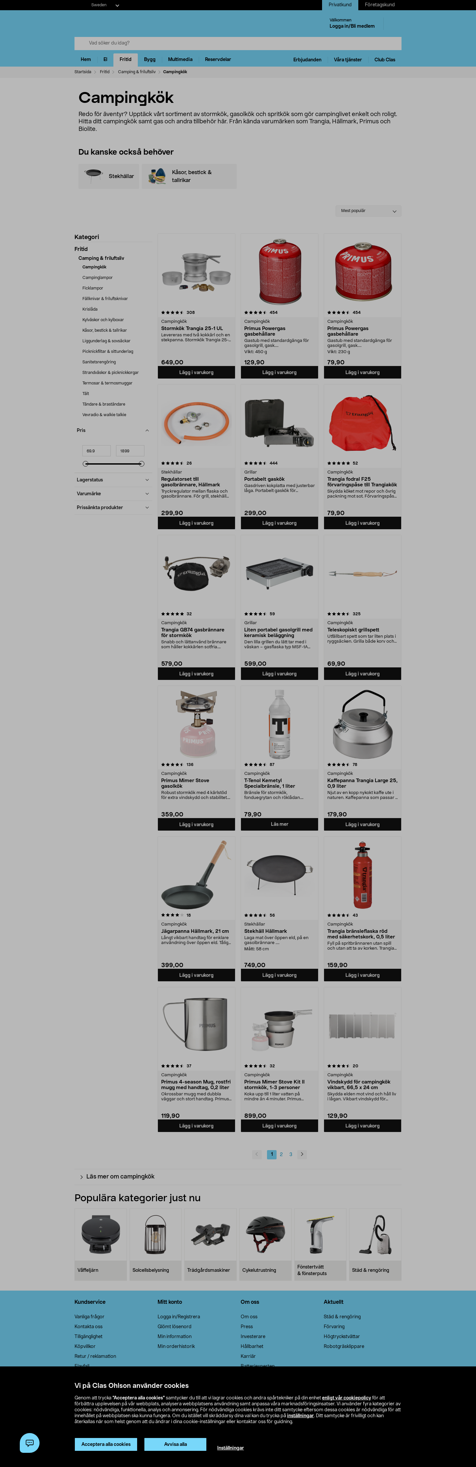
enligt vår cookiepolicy (346, 1398)
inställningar (300, 1416)
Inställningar (230, 1448)
